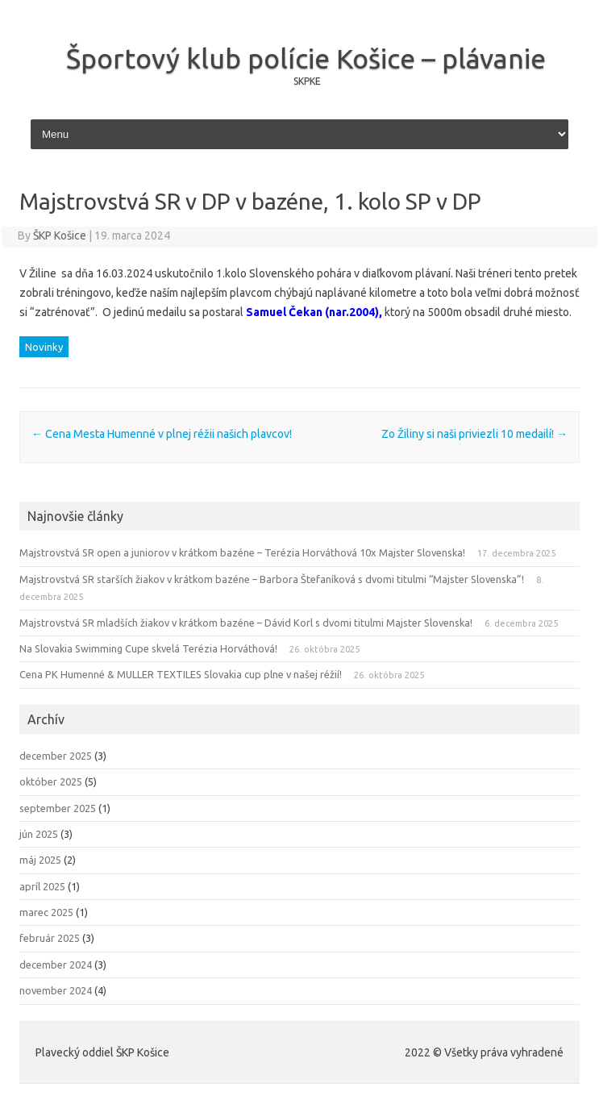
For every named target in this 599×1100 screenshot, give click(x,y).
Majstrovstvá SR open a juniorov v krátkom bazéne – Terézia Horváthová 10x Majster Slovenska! (242, 552)
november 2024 (55, 990)
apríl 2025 (42, 886)
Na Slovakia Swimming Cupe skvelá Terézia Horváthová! (148, 648)
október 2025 (50, 781)
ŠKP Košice (59, 235)
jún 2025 (38, 834)
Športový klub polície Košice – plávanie (306, 58)
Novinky (44, 346)
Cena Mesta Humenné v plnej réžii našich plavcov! (161, 433)
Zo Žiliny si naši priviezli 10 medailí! (474, 433)
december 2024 (55, 964)
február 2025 (49, 938)
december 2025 (55, 755)
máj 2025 (40, 859)
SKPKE (307, 81)
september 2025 (57, 808)
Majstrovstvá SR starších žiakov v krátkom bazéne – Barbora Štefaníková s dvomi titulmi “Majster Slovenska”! (271, 579)
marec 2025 (46, 912)
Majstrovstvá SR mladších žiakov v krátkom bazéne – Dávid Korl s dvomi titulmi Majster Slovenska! (245, 622)
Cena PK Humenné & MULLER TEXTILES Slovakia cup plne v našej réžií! (180, 674)
